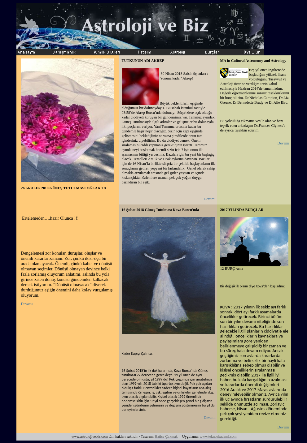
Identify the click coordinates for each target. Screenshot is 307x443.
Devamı (27, 304)
